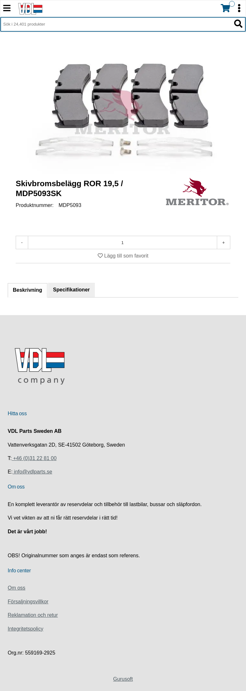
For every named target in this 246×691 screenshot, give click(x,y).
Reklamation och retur (33, 615)
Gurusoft (123, 679)
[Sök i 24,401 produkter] (116, 24)
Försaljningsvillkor (28, 601)
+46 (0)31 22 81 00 (34, 458)
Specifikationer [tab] (71, 289)
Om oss (16, 588)
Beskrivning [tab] (27, 290)
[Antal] (122, 242)
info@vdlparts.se (32, 471)
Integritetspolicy (25, 628)
